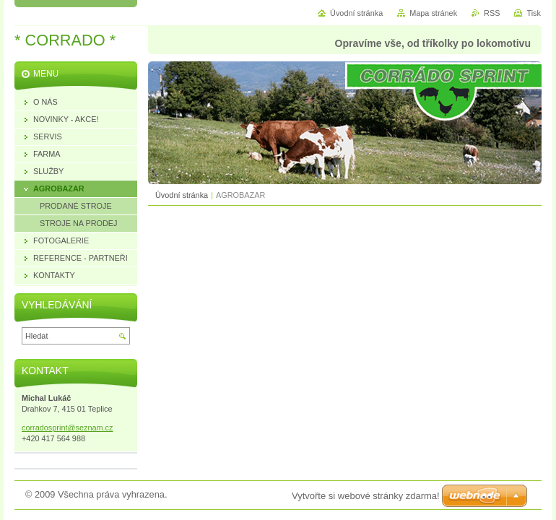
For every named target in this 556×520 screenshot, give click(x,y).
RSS (492, 13)
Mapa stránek (433, 13)
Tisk (533, 13)
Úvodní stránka (181, 195)
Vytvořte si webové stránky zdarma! (366, 495)
